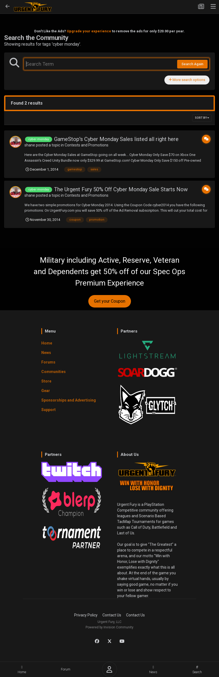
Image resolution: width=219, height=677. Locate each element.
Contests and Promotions (86, 145)
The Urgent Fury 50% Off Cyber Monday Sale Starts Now (121, 189)
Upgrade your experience (89, 31)
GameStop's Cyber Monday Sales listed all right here (116, 139)
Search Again (192, 64)
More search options (187, 80)
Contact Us (111, 615)
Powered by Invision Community (109, 627)
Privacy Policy (86, 615)
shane (29, 145)
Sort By (202, 117)
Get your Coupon (109, 301)
